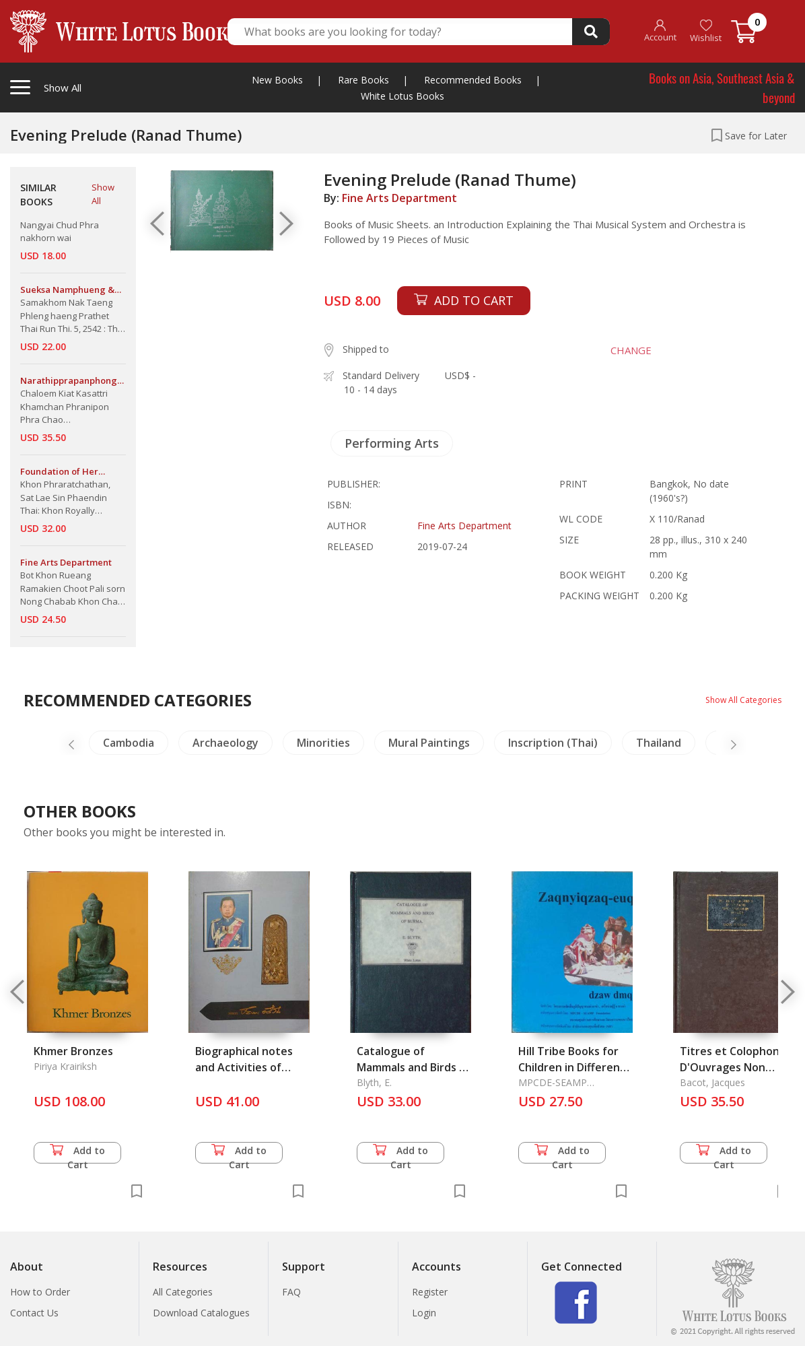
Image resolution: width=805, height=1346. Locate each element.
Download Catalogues (201, 1312)
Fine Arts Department (399, 198)
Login (424, 1312)
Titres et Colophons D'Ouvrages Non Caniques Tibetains (732, 1067)
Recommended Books (473, 79)
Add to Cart (77, 1154)
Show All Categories (738, 699)
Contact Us (34, 1312)
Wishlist (706, 31)
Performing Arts (392, 443)
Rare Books (363, 79)
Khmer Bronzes (73, 1051)
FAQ (291, 1291)
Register (430, 1291)
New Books (277, 79)
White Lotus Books (402, 96)
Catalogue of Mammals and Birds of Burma (413, 1067)
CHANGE (620, 350)
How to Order (40, 1291)
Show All (103, 194)
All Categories (183, 1291)
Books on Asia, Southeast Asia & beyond (722, 87)
